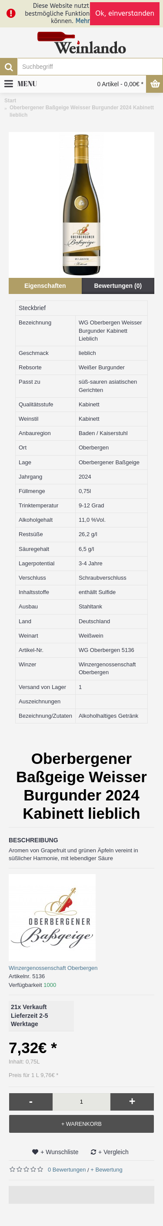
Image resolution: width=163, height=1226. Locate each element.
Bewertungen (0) (118, 285)
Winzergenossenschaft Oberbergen (53, 968)
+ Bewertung (106, 1169)
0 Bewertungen (67, 1169)
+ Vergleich (113, 1151)
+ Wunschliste (59, 1151)
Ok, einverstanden (124, 13)
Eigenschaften (45, 285)
